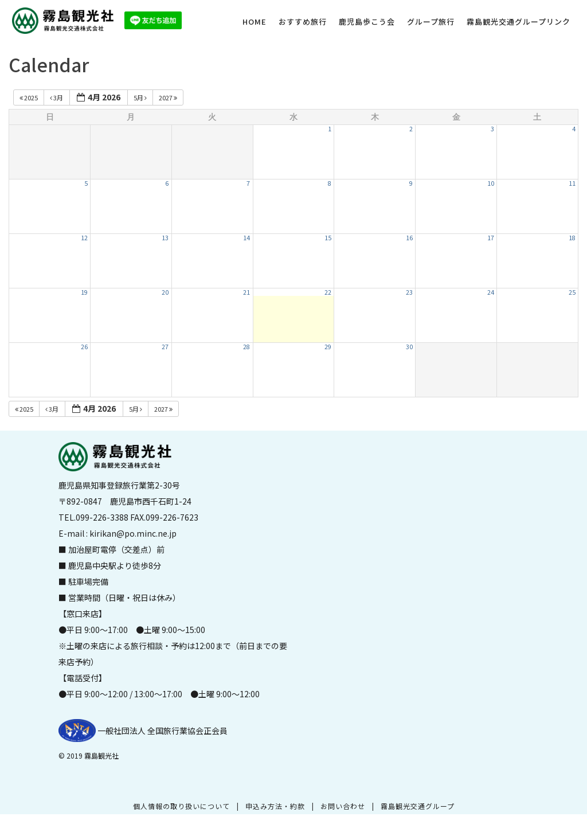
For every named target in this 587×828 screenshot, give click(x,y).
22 (327, 292)
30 (409, 346)
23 (409, 292)
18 (572, 237)
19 (84, 292)
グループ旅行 (431, 21)
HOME (254, 21)
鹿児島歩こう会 (367, 21)
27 (165, 346)
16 (409, 237)
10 (490, 183)
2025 (29, 97)
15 (327, 237)
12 (84, 237)
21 (246, 292)
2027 (168, 97)
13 (165, 237)
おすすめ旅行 (303, 21)
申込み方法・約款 (275, 806)
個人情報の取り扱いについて (181, 806)
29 (327, 346)
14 (246, 237)
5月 (141, 97)
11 (572, 183)
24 (490, 292)
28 (246, 346)
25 (572, 292)
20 (165, 292)
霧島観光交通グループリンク (518, 21)
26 (84, 346)
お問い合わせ (342, 806)
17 (490, 237)
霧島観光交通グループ (418, 806)
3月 (57, 97)
